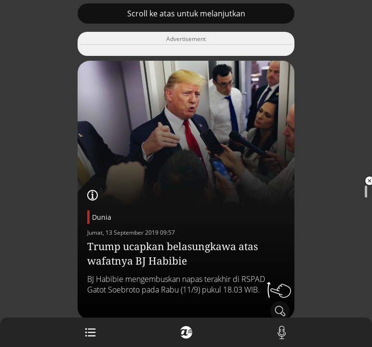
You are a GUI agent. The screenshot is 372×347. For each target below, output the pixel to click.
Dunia (101, 217)
